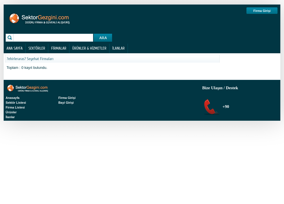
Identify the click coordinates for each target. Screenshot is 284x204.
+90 (225, 106)
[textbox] (54, 38)
